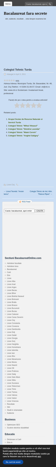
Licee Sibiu (11, 380)
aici (39, 456)
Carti (9, 272)
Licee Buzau (12, 311)
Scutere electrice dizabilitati (18, 428)
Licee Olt (10, 368)
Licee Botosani (13, 299)
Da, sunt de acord (13, 462)
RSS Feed (26, 202)
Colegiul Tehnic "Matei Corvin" (22, 132)
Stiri (8, 407)
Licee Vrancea (12, 401)
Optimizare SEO (13, 425)
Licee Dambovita (13, 329)
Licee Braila (11, 302)
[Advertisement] (28, 41)
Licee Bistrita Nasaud (15, 296)
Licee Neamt (12, 365)
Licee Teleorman (13, 386)
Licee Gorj (11, 341)
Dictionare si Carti (14, 439)
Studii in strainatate (14, 410)
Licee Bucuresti (13, 308)
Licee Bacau (12, 290)
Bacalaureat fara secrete (25, 13)
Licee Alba (11, 281)
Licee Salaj (11, 374)
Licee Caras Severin (15, 317)
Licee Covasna (13, 326)
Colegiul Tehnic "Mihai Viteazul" (23, 126)
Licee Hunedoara (14, 347)
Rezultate (11, 404)
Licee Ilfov (11, 356)
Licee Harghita (13, 344)
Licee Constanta (13, 323)
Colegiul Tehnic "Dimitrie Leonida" (24, 129)
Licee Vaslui (12, 398)
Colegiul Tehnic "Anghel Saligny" (23, 135)
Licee (9, 278)
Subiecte (10, 413)
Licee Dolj (11, 332)
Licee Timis (11, 389)
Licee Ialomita (12, 350)
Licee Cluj (11, 185)
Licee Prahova (13, 371)
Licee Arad (11, 284)
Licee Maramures (14, 359)
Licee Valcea (12, 395)
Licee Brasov (12, 305)
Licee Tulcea (12, 392)
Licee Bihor (11, 293)
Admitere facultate (14, 263)
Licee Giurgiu (12, 338)
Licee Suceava (13, 383)
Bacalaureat (12, 269)
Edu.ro (9, 442)
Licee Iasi (11, 353)
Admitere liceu (12, 266)
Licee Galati (11, 335)
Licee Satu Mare (13, 377)
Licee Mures (12, 362)
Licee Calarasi (12, 314)
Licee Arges (11, 287)
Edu (8, 275)
